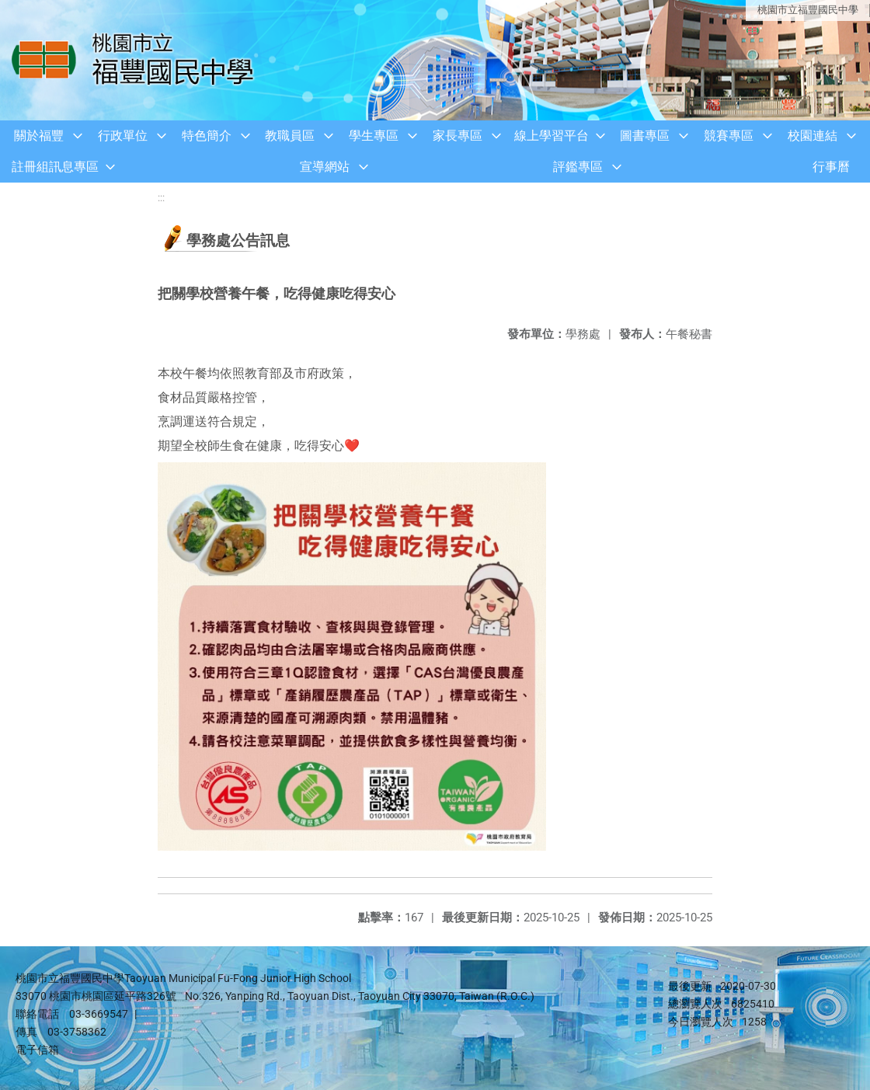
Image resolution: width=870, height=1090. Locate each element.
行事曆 (831, 166)
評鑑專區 (578, 166)
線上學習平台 (551, 135)
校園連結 (812, 135)
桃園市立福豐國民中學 (807, 10)
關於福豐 (39, 135)
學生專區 (373, 135)
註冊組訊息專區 (55, 166)
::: (161, 198)
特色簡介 (206, 135)
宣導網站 (325, 166)
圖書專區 (645, 135)
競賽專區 (728, 135)
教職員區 (290, 135)
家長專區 (457, 135)
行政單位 (123, 135)
